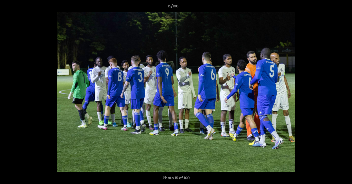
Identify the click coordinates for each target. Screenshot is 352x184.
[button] (331, 7)
